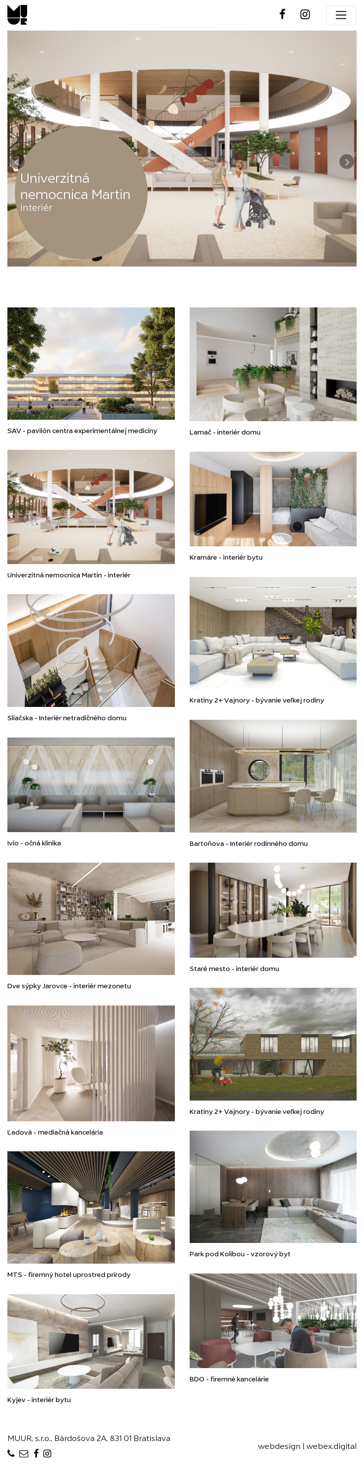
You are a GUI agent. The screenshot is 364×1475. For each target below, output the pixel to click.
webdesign (279, 1447)
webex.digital (331, 1447)
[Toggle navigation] (341, 15)
